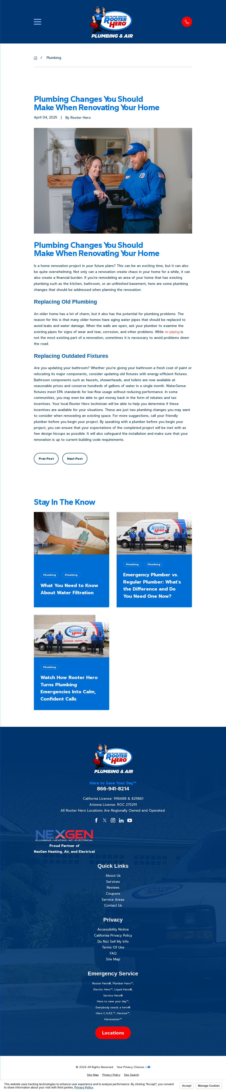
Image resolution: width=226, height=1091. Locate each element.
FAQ (113, 953)
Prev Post (46, 458)
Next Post (75, 458)
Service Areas (113, 899)
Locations (113, 1033)
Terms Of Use (113, 947)
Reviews (113, 887)
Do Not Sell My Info (113, 941)
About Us (113, 875)
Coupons (113, 893)
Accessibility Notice (113, 929)
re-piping (172, 331)
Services (113, 881)
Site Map (113, 959)
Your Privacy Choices (133, 1067)
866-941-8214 (113, 788)
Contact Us (113, 905)
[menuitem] (93, 1075)
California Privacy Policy (113, 935)
